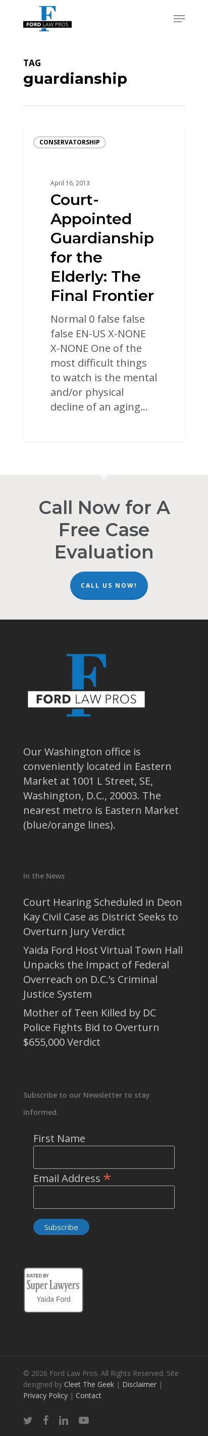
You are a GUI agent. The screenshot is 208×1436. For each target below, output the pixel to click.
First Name (59, 1138)
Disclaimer (140, 1384)
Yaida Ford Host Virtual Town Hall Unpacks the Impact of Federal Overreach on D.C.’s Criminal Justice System (103, 972)
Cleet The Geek (89, 1384)
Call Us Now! (109, 585)
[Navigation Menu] (179, 19)
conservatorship (69, 142)
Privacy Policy (46, 1395)
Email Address (72, 1178)
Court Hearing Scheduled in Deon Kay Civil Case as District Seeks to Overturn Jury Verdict (102, 916)
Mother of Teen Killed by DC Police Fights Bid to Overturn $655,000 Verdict (91, 1027)
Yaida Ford (53, 1297)
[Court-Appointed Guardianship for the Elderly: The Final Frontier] (104, 284)
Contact (88, 1395)
